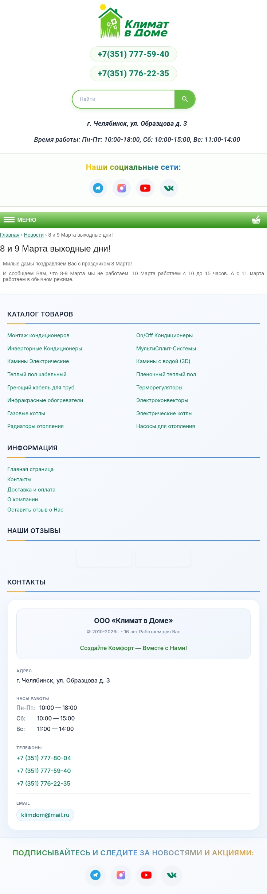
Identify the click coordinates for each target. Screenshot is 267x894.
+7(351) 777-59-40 (133, 54)
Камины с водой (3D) (163, 361)
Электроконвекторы (162, 400)
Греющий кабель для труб (40, 387)
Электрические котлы (164, 413)
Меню (20, 220)
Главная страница (30, 469)
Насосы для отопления (165, 426)
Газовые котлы (26, 413)
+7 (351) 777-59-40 (43, 770)
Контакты (19, 479)
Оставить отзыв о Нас (35, 509)
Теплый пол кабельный (37, 374)
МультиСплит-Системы (166, 348)
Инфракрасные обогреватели (45, 400)
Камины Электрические (38, 361)
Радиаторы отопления (35, 426)
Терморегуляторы (159, 387)
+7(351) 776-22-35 (133, 73)
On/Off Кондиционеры (164, 335)
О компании (22, 499)
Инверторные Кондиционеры (44, 348)
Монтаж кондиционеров (38, 335)
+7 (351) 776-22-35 (43, 783)
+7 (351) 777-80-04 (43, 758)
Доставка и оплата (31, 489)
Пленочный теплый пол (166, 374)
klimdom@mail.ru (45, 815)
